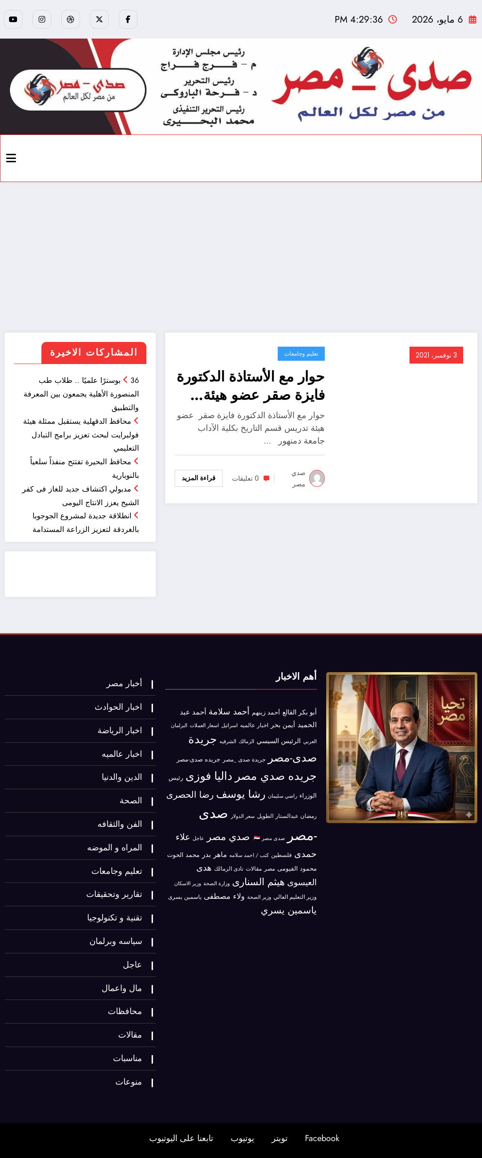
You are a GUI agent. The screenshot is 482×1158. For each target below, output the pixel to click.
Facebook (322, 1138)
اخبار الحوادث (118, 707)
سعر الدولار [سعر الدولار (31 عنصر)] (243, 816)
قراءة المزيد (199, 478)
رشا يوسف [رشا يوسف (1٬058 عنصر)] (240, 794)
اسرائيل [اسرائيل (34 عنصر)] (229, 725)
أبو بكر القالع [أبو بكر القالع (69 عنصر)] (299, 712)
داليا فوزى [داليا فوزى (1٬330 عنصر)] (209, 776)
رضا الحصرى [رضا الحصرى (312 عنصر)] (190, 794)
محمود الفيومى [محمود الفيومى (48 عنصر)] (297, 869)
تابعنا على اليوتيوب (181, 1138)
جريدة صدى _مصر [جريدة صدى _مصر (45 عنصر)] (244, 759)
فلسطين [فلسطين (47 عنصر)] (281, 855)
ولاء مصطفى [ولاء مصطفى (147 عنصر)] (224, 896)
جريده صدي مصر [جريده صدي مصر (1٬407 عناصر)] (276, 776)
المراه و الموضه (114, 847)
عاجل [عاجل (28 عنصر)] (198, 838)
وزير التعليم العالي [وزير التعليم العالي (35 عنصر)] (295, 897)
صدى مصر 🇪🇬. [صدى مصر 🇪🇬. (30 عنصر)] (268, 838)
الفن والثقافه (119, 824)
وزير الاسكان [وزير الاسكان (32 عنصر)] (187, 883)
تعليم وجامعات (301, 353)
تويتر (280, 1138)
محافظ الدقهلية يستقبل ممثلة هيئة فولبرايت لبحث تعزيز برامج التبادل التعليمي (81, 435)
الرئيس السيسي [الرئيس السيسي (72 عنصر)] (279, 741)
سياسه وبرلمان (115, 941)
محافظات (125, 1011)
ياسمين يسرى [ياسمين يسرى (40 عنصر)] (184, 897)
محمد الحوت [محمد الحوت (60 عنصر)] (183, 854)
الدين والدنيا (122, 777)
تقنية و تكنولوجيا (114, 918)
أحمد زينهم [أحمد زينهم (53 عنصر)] (266, 712)
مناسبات (127, 1058)
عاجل (132, 965)
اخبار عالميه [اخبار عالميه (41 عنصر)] (254, 725)
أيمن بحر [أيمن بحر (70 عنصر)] (283, 725)
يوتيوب (242, 1138)
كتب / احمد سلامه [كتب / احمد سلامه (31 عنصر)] (249, 855)
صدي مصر (298, 478)
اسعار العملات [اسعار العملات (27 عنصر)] (204, 725)
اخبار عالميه (122, 754)
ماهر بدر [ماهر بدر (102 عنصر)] (214, 854)
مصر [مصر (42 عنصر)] (269, 869)
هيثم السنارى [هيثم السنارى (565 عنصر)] (258, 882)
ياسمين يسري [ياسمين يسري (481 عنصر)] (289, 910)
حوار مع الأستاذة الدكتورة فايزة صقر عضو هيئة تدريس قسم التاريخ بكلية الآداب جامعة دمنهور (251, 385)
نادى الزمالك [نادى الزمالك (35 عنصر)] (228, 868)
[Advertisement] (241, 257)
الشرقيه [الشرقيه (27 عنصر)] (227, 741)
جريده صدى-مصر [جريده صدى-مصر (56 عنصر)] (198, 759)
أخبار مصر (124, 683)
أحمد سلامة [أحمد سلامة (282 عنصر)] (229, 711)
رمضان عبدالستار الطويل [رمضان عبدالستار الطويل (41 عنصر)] (287, 816)
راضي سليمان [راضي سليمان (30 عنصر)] (282, 796)
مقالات (130, 1035)
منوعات (128, 1082)
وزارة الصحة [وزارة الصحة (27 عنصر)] (216, 883)
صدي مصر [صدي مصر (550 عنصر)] (228, 837)
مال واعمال (122, 988)
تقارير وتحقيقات (114, 894)
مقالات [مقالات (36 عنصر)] (254, 868)
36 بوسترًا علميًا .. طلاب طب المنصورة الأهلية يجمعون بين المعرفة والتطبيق (81, 394)
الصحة (131, 800)
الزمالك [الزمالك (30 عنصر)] (246, 741)
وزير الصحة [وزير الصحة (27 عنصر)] (259, 897)
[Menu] (11, 158)
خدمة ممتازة (96, 580)
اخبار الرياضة (119, 730)
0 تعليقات (245, 478)
